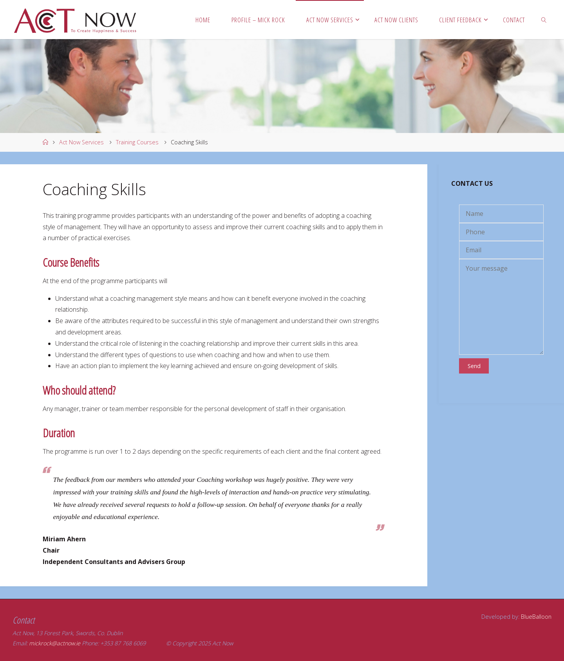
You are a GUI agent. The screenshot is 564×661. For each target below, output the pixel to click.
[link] (544, 19)
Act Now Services (81, 142)
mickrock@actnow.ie (54, 643)
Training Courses (137, 142)
